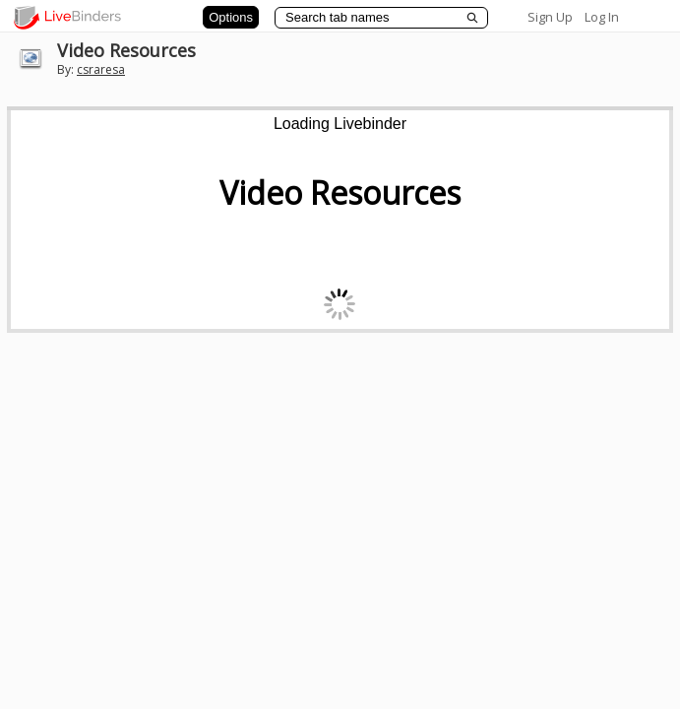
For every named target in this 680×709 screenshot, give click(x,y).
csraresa (101, 69)
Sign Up (550, 17)
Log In (602, 17)
